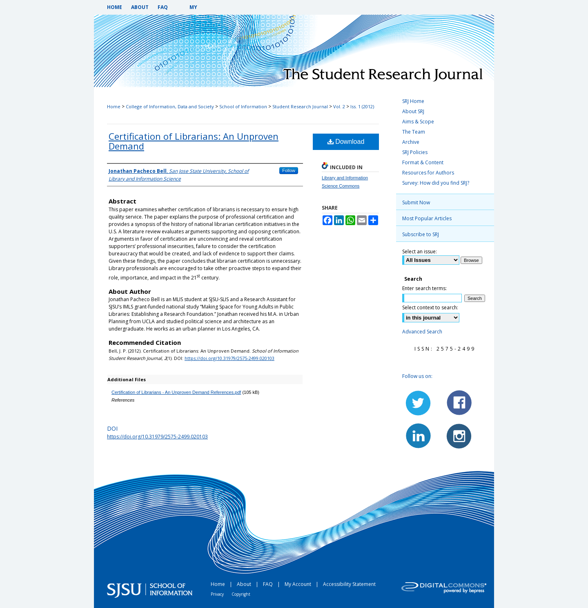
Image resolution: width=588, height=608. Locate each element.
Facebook (458, 403)
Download (346, 141)
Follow (288, 170)
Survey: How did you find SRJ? (435, 182)
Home (113, 106)
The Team (413, 131)
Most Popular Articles (427, 218)
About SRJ (413, 111)
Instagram (458, 435)
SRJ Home (413, 101)
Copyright (241, 594)
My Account (298, 584)
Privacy (218, 594)
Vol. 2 (339, 106)
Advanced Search (422, 331)
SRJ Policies (415, 152)
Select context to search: (430, 307)
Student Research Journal (300, 106)
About (244, 584)
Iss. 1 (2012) (362, 106)
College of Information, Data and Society (170, 106)
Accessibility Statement (349, 584)
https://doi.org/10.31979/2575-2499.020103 (229, 358)
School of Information (243, 106)
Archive (410, 142)
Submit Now (416, 202)
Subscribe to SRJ (420, 234)
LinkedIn (418, 435)
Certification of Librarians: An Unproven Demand (193, 141)
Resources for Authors (428, 172)
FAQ (268, 584)
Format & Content (422, 162)
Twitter (418, 403)
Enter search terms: (424, 288)
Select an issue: (419, 251)
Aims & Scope (418, 121)
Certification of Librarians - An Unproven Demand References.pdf (176, 392)
